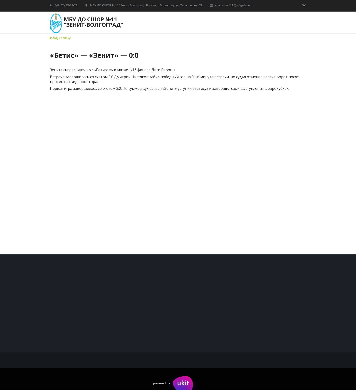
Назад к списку (60, 38)
